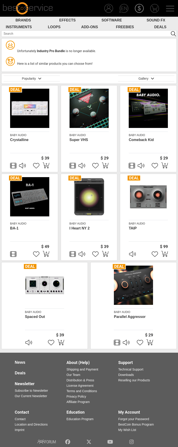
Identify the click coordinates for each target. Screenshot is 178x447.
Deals (160, 27)
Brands (23, 20)
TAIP (133, 228)
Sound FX (155, 20)
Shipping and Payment (82, 369)
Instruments (19, 27)
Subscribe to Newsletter (31, 390)
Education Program (80, 419)
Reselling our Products (134, 380)
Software (111, 20)
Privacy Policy (76, 396)
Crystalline (19, 140)
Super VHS (79, 140)
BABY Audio (18, 135)
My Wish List (127, 430)
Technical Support (130, 369)
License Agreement (80, 385)
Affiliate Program (78, 402)
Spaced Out (35, 317)
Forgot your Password (133, 419)
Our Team (73, 375)
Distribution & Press (80, 380)
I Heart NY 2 (80, 228)
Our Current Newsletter (31, 396)
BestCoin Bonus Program (136, 424)
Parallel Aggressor (130, 317)
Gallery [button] (146, 78)
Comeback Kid (141, 140)
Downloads (126, 375)
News (20, 362)
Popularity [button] (32, 78)
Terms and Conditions (82, 391)
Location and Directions (31, 424)
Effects (67, 20)
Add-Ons (89, 27)
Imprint (20, 430)
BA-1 (14, 228)
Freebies (125, 27)
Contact (20, 419)
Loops (54, 27)
